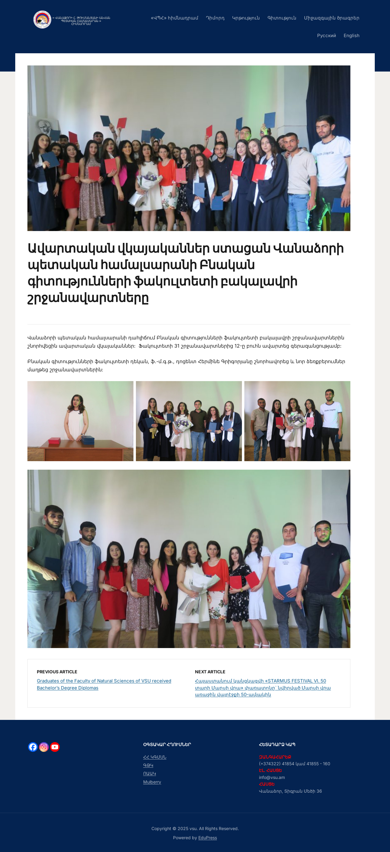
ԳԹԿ (148, 765)
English (352, 35)
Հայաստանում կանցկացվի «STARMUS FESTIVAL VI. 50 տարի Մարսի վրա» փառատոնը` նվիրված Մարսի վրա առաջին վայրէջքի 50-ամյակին (263, 687)
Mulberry (152, 781)
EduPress (207, 837)
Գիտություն (282, 18)
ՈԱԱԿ (149, 773)
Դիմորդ (215, 18)
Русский (326, 35)
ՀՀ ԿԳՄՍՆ (154, 756)
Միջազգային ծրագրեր (332, 18)
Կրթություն (246, 18)
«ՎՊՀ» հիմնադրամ (174, 18)
